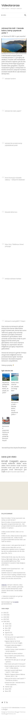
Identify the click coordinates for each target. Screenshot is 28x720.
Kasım (7, 626)
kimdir (4, 461)
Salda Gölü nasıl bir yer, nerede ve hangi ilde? (15, 387)
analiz (11, 470)
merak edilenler (8, 463)
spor (21, 468)
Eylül (6, 630)
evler (17, 468)
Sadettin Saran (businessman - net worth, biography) (12, 569)
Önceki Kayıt (22, 448)
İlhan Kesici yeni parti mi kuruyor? (15, 664)
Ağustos (7, 632)
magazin (14, 461)
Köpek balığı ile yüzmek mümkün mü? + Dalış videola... (15, 667)
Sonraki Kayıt (6, 448)
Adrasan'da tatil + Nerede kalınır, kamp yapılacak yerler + (12, 30)
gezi (18, 36)
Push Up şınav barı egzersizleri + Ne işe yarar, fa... (15, 638)
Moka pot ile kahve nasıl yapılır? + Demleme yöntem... (15, 679)
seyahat (22, 36)
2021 (4, 619)
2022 (5, 617)
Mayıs (7, 689)
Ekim (6, 628)
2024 (5, 613)
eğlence (23, 461)
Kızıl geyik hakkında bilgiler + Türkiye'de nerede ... (13, 646)
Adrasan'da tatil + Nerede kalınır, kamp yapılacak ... (15, 683)
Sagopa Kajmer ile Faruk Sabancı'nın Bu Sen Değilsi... (14, 642)
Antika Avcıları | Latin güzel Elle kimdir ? (13, 545)
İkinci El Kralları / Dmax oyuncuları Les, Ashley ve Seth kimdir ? (13, 519)
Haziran (7, 687)
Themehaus (10, 712)
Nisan (7, 691)
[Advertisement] (14, 496)
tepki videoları (20, 471)
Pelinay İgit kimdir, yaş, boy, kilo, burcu (13, 557)
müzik (18, 465)
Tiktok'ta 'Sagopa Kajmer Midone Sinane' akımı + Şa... (15, 675)
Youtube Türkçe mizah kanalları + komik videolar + (15, 650)
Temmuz (8, 635)
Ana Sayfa (14, 448)
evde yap (11, 468)
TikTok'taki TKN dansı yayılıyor (14, 653)
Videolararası (10, 5)
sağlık (3, 472)
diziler (19, 463)
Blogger (5, 709)
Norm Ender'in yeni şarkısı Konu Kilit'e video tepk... (14, 656)
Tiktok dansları (11, 465)
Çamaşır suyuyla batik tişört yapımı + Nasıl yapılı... (13, 671)
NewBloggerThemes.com (8, 714)
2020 (5, 621)
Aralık (7, 624)
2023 (5, 615)
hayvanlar (14, 471)
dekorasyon (18, 470)
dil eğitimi (8, 471)
